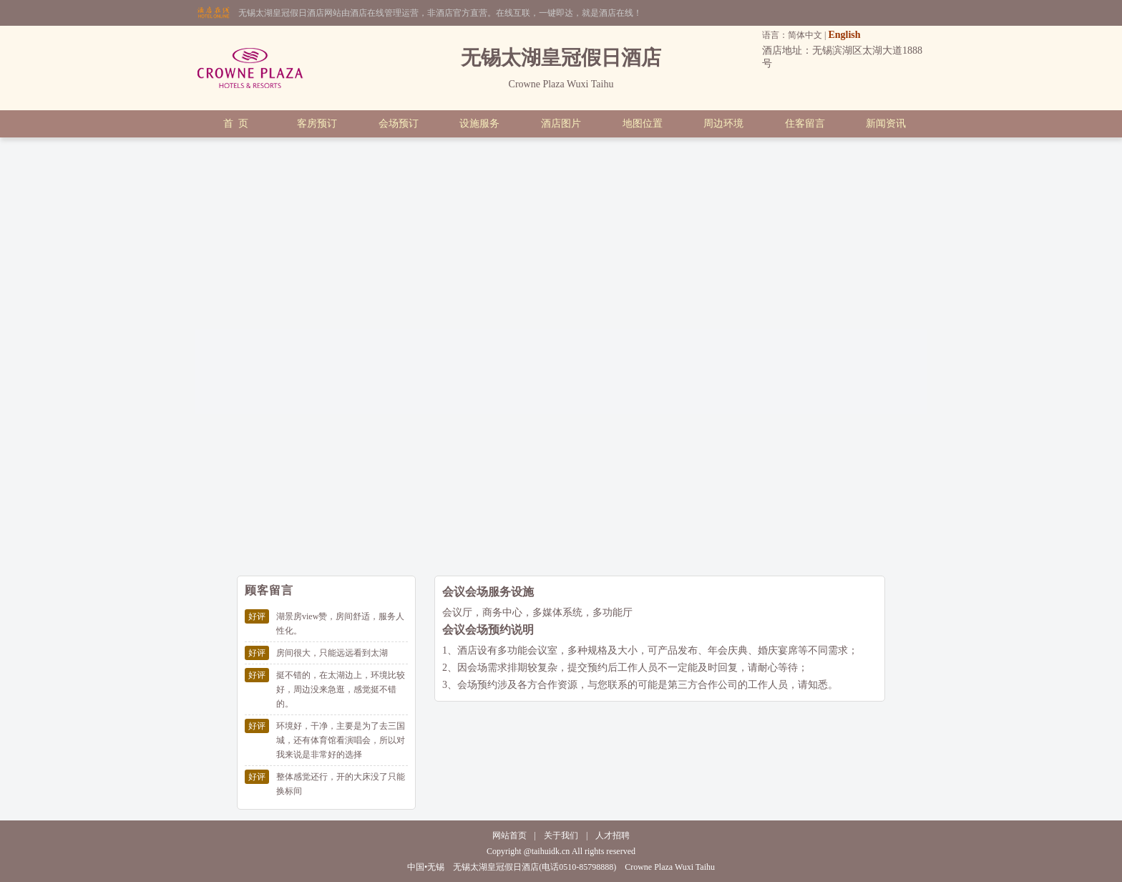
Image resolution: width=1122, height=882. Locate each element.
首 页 (235, 123)
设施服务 (479, 123)
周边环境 (723, 123)
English (844, 34)
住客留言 (805, 123)
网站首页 (509, 835)
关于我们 (561, 835)
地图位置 (643, 123)
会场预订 (399, 123)
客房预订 (317, 123)
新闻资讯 (886, 123)
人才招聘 (612, 835)
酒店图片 (561, 123)
